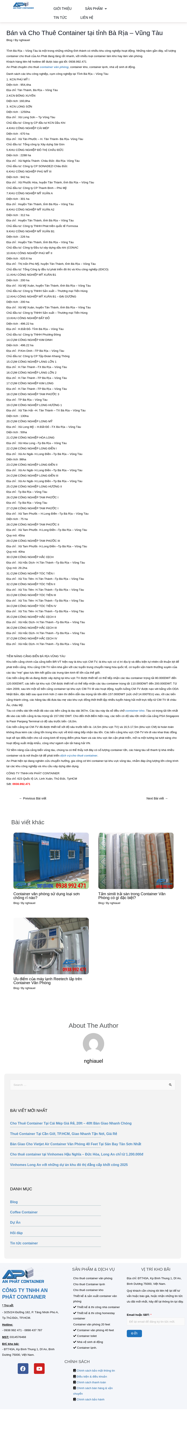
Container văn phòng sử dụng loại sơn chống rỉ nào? (46, 901)
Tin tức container (24, 1248)
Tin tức (106, 10)
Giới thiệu (58, 10)
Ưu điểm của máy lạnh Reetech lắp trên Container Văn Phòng (47, 986)
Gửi (134, 1338)
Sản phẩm (83, 10)
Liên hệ (55, 21)
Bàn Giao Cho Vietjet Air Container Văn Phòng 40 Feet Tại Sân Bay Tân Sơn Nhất (75, 1149)
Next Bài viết (157, 803)
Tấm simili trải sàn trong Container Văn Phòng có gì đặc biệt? (132, 901)
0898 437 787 (33, 1335)
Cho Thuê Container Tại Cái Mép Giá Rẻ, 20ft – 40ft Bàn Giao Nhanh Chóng (70, 1128)
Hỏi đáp (16, 1238)
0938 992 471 (13, 1335)
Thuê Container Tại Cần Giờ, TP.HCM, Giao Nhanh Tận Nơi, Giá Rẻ (63, 1139)
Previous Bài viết (32, 803)
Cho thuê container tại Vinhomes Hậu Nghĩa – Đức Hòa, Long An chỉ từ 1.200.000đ (76, 1159)
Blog (14, 1207)
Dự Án (15, 1227)
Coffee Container (24, 1217)
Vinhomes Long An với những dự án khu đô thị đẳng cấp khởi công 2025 (69, 1170)
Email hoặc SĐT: (139, 1320)
